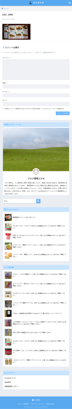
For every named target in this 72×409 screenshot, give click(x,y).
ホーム (20, 404)
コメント (6, 58)
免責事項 (26, 404)
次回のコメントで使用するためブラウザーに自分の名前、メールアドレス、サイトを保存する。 (35, 108)
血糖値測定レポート (11, 386)
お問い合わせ (50, 404)
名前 (5, 83)
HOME (36, 400)
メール (5, 92)
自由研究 (7, 382)
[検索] (38, 201)
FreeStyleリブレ (10, 378)
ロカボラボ (36, 3)
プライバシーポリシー (37, 404)
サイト (4, 100)
